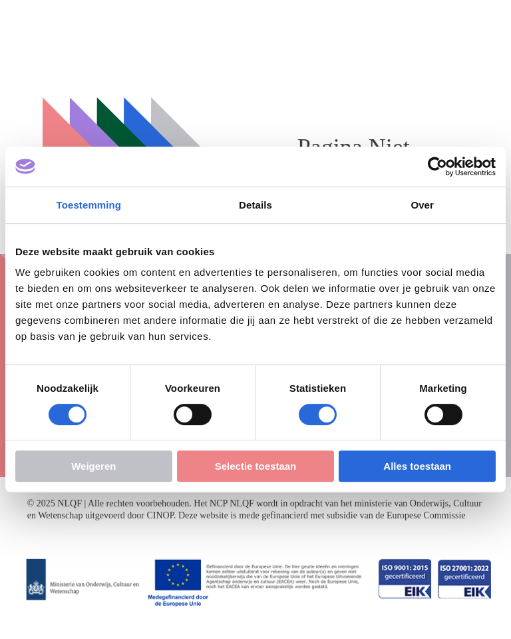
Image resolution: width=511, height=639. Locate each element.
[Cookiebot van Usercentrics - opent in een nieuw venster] (437, 167)
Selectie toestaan (256, 466)
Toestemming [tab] (89, 205)
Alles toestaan (417, 466)
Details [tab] (255, 205)
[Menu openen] (490, 21)
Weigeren (93, 466)
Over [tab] (422, 205)
